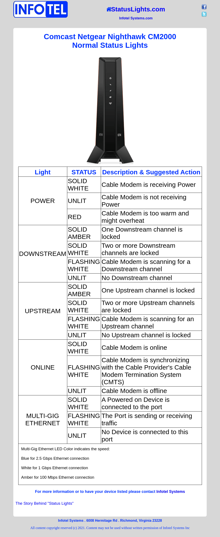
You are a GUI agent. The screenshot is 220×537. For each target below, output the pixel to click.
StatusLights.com (136, 9)
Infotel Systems (170, 491)
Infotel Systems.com (136, 18)
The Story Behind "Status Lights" (44, 503)
